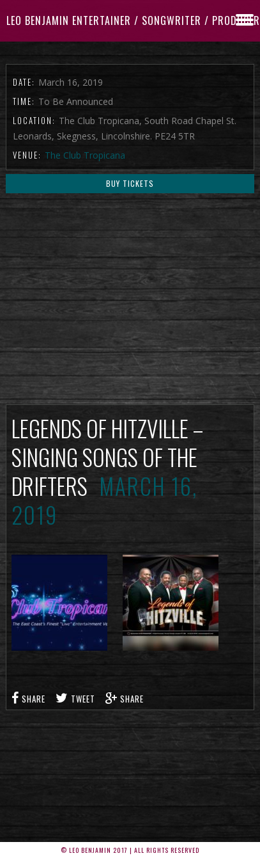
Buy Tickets (130, 183)
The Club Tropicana (85, 155)
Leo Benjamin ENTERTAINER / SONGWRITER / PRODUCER (133, 20)
